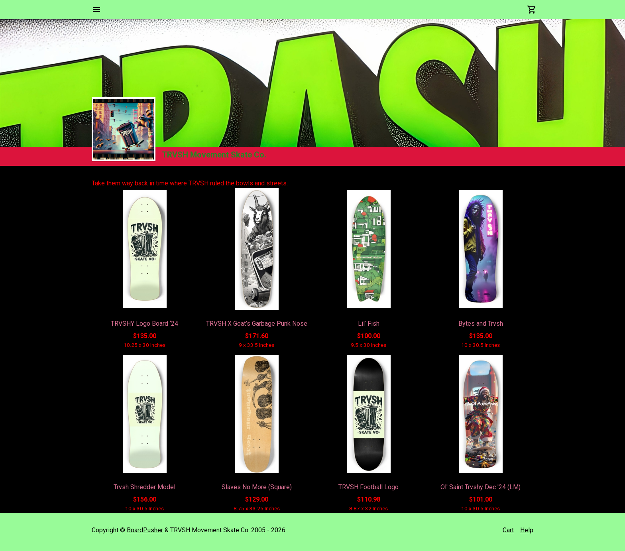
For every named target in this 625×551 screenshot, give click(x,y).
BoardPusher (145, 530)
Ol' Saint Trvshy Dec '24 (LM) (480, 487)
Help (526, 530)
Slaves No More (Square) (257, 487)
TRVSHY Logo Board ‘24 (144, 323)
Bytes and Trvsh (480, 323)
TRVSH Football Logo (368, 487)
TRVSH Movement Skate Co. (214, 154)
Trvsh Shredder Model (144, 487)
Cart (508, 530)
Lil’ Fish (368, 323)
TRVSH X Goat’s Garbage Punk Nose (256, 323)
